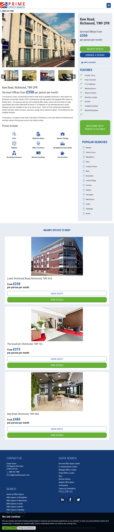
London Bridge (91, 181)
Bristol (88, 213)
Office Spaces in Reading (15, 510)
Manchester (90, 199)
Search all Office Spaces (15, 494)
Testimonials (63, 485)
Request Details (95, 49)
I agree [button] (5, 528)
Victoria (88, 185)
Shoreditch (89, 176)
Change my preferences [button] (26, 528)
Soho (87, 162)
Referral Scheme (65, 479)
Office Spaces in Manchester (16, 500)
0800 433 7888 (7, 11)
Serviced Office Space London (69, 464)
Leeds (88, 204)
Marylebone (90, 157)
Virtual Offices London (66, 473)
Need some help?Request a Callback (95, 127)
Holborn (88, 190)
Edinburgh (89, 209)
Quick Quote (57, 293)
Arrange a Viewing (95, 55)
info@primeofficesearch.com (19, 475)
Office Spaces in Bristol (14, 507)
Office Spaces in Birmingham (16, 497)
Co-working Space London (68, 467)
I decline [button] (13, 528)
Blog (60, 476)
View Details (57, 299)
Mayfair (88, 148)
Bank (87, 171)
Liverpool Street (91, 166)
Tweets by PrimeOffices (67, 488)
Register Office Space (66, 482)
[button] (7, 40)
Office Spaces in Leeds (14, 504)
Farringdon (89, 195)
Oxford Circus (90, 152)
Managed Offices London (67, 470)
